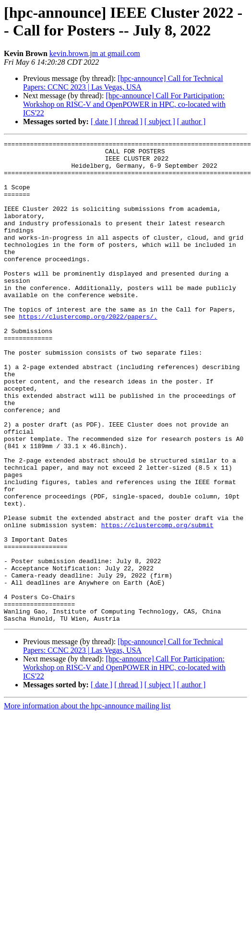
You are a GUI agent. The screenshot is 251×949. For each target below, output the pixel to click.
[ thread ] (128, 121)
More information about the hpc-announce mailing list (87, 802)
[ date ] (101, 121)
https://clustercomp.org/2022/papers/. (88, 352)
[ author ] (191, 121)
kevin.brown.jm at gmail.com (94, 53)
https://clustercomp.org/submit (157, 602)
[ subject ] (159, 121)
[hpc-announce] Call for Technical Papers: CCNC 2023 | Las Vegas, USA (123, 82)
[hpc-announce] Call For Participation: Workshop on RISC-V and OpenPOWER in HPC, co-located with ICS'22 (124, 104)
